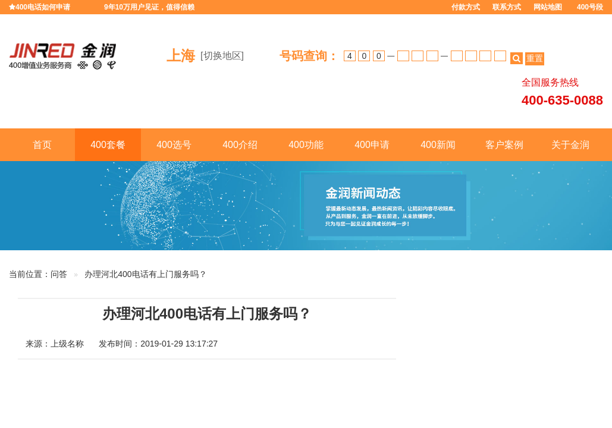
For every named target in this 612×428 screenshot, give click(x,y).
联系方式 (506, 7)
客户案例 (504, 145)
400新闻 (438, 145)
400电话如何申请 (42, 7)
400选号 (174, 145)
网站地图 (547, 7)
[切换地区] (222, 56)
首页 (42, 145)
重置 (534, 58)
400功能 (306, 145)
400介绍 (240, 145)
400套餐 (107, 145)
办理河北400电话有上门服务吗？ (145, 274)
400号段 (590, 7)
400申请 (372, 145)
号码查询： (309, 55)
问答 (59, 274)
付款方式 (465, 7)
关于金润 (570, 145)
